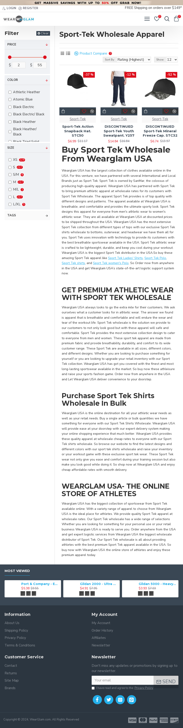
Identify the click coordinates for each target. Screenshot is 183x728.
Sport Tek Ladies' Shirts (125, 258)
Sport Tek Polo (155, 258)
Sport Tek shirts (73, 263)
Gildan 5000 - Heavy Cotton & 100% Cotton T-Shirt (158, 584)
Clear (45, 33)
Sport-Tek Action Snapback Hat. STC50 (77, 131)
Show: (160, 59)
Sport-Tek (78, 119)
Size (10, 148)
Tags (11, 215)
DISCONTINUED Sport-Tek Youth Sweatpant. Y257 (118, 131)
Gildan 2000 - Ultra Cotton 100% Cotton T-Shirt (99, 584)
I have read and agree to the (123, 688)
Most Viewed (17, 571)
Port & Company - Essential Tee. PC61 (40, 584)
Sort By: (110, 59)
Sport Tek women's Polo (111, 263)
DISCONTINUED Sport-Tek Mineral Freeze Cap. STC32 (160, 131)
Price (11, 44)
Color (12, 80)
